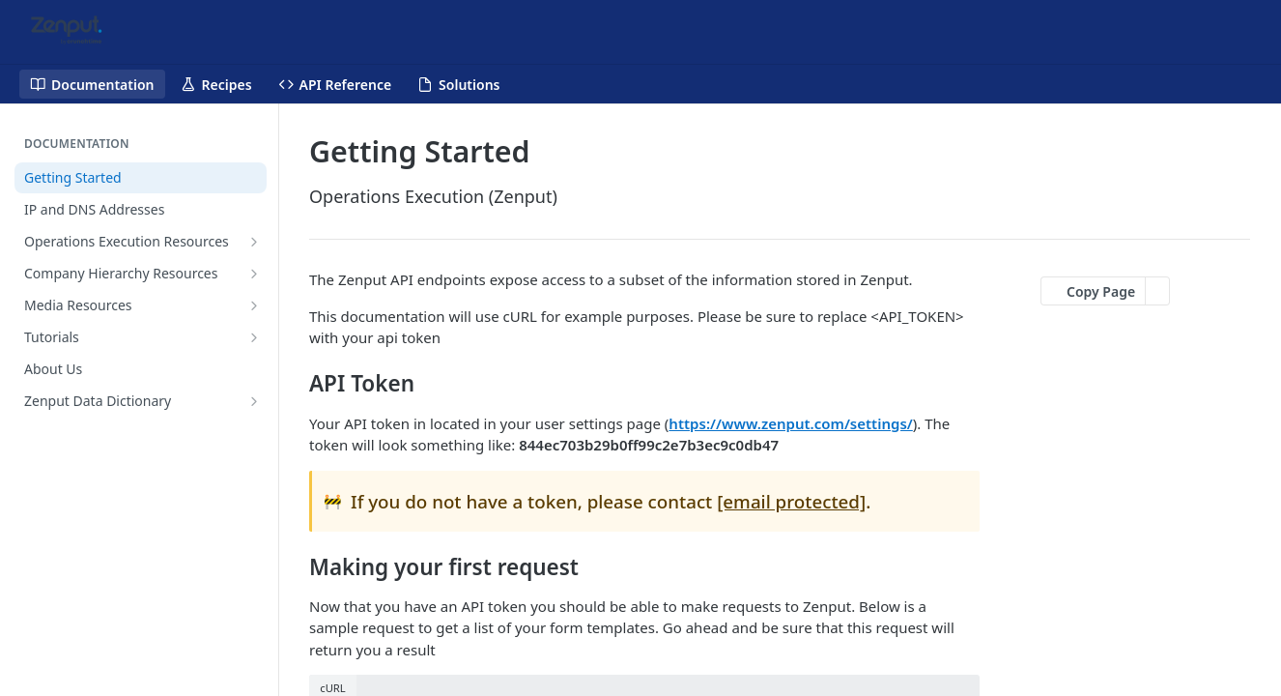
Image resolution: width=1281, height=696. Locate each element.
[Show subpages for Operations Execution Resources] (254, 241)
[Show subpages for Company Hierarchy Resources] (254, 273)
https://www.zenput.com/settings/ (790, 423)
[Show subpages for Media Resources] (254, 305)
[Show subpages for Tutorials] (254, 337)
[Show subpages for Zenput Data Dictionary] (254, 401)
